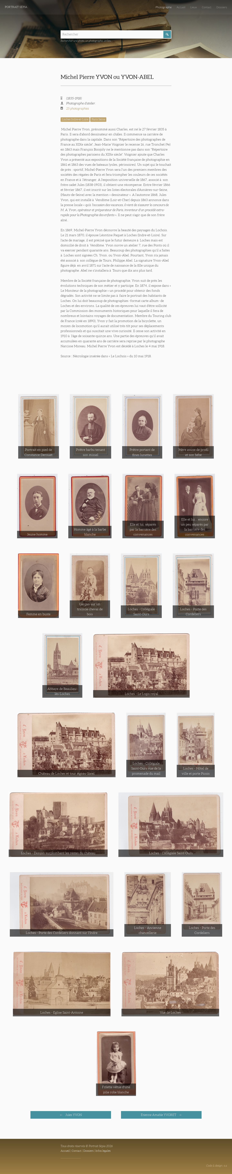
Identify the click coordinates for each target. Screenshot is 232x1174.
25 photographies (78, 109)
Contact (206, 7)
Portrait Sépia (17, 7)
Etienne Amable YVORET (159, 1115)
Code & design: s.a (216, 1166)
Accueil (180, 7)
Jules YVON (73, 1115)
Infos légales (105, 1151)
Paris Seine (101, 119)
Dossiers (221, 7)
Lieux (192, 7)
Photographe (162, 7)
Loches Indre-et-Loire (76, 119)
